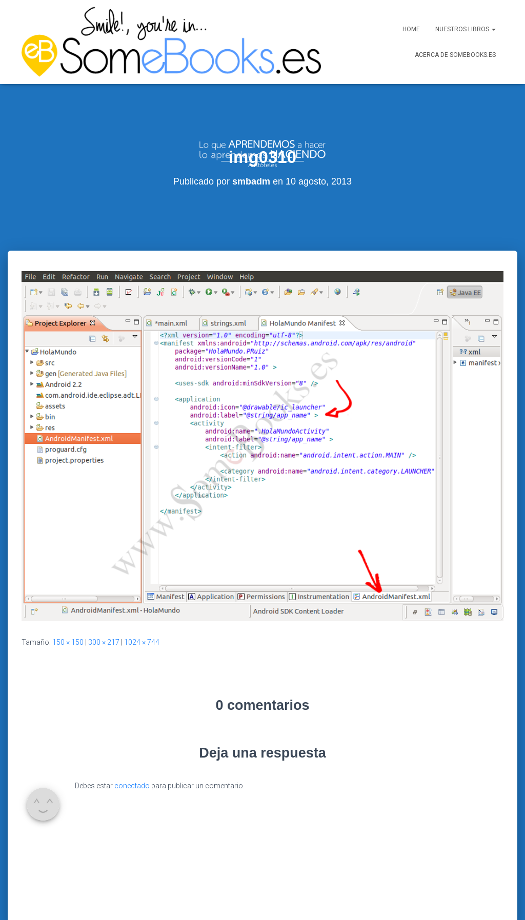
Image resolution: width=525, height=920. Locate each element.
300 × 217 (103, 598)
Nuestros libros (465, 29)
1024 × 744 (141, 598)
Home (411, 29)
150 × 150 (68, 598)
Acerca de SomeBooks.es (455, 54)
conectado (132, 742)
